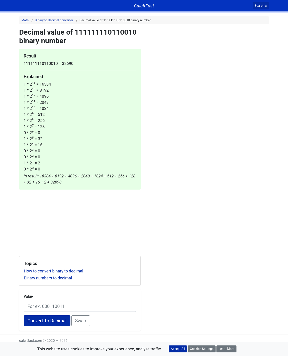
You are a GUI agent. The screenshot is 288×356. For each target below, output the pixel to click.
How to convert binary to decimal (53, 271)
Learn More (226, 349)
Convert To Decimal (47, 320)
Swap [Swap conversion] (80, 320)
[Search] (261, 5)
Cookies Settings (202, 349)
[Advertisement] (80, 221)
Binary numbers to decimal (48, 278)
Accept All (178, 349)
